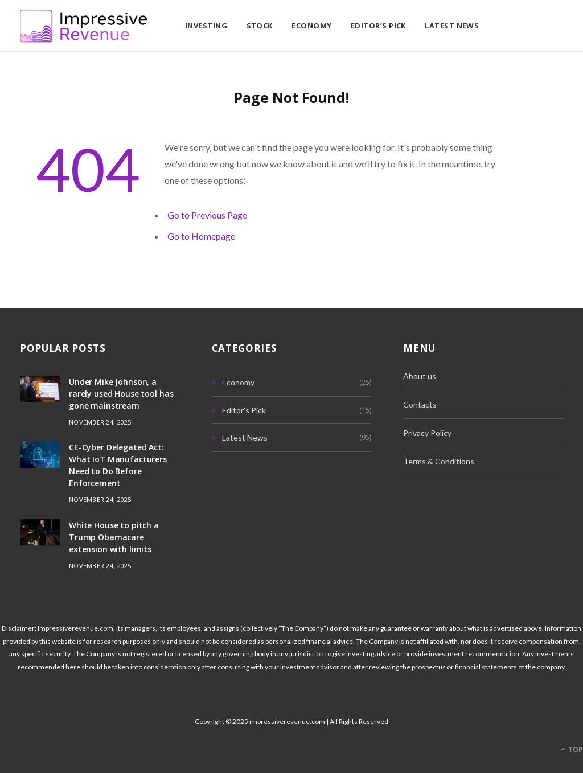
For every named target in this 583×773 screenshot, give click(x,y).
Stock (260, 25)
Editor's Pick (244, 410)
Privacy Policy (427, 433)
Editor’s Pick (378, 25)
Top (572, 749)
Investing (206, 25)
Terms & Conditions (438, 461)
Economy (311, 25)
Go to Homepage (201, 236)
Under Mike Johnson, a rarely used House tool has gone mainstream (121, 393)
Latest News (452, 25)
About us (419, 376)
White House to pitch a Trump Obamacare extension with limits (114, 537)
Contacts (420, 404)
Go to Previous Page (207, 214)
